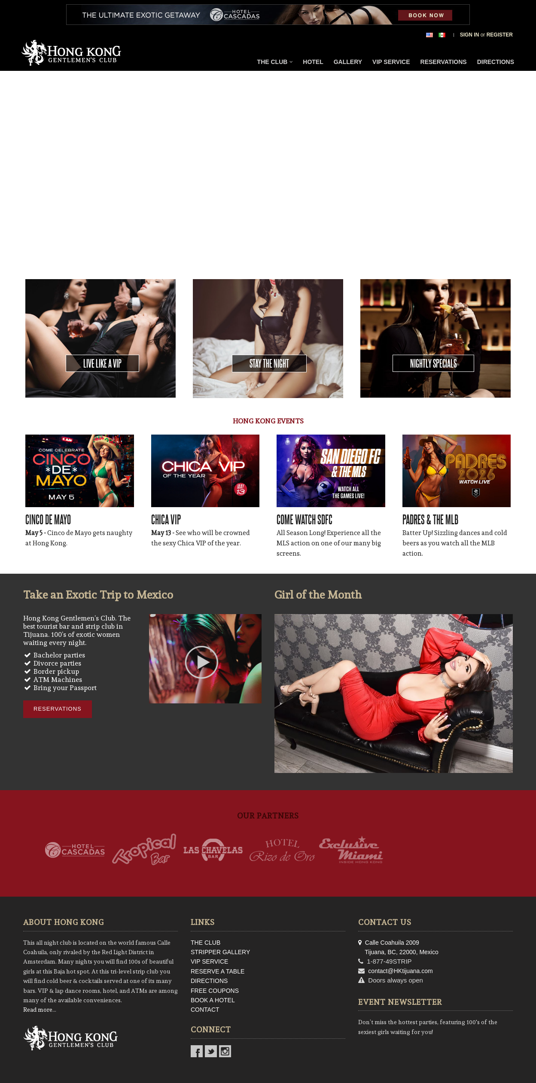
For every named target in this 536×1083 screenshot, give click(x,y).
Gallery (348, 61)
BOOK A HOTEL (213, 1000)
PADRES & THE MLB (430, 519)
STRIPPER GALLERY (220, 952)
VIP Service (391, 61)
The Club (275, 61)
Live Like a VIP (102, 363)
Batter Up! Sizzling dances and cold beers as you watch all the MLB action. (454, 543)
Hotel (313, 61)
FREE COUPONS (215, 990)
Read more (37, 1009)
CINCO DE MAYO (48, 519)
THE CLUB (205, 942)
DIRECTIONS (209, 980)
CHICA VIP (166, 519)
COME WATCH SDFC (304, 519)
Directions (495, 61)
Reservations (443, 61)
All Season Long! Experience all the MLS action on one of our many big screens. (329, 543)
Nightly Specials (433, 363)
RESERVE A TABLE (217, 971)
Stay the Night (269, 363)
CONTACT (205, 1009)
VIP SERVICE (209, 961)
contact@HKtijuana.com (400, 970)
